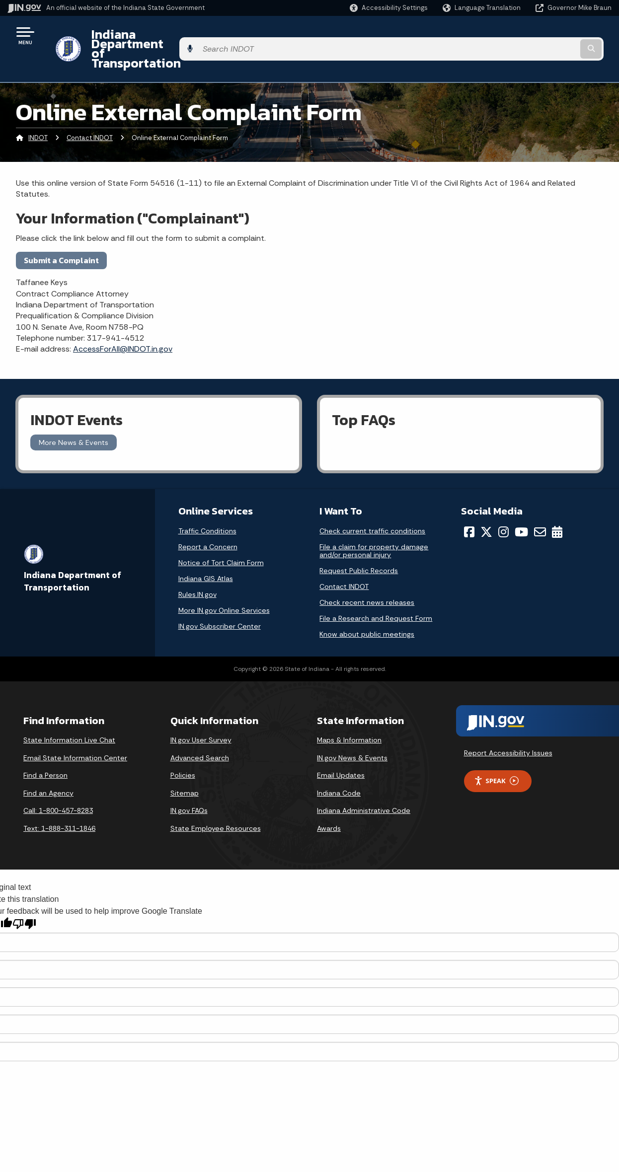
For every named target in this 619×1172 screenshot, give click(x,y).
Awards (329, 801)
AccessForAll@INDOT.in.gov (122, 322)
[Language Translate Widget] (483, 8)
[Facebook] (469, 505)
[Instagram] (503, 505)
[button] (389, 7)
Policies (182, 748)
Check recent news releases (366, 575)
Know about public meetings (366, 607)
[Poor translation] (24, 897)
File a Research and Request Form (375, 591)
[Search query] (542, 35)
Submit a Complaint (61, 233)
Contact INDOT (90, 111)
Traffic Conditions (207, 504)
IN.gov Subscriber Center (219, 599)
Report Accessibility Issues (508, 726)
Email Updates (341, 748)
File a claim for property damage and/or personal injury (373, 523)
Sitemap (184, 766)
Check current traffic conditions (372, 504)
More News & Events (73, 415)
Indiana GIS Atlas (205, 551)
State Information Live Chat (69, 713)
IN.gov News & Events (352, 731)
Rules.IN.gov (197, 567)
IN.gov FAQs (189, 784)
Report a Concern (207, 519)
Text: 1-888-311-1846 (59, 801)
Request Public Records (358, 543)
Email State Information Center (75, 731)
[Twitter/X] (486, 505)
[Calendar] (557, 505)
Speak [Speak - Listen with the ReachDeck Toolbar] (496, 754)
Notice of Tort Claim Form (221, 535)
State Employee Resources (215, 801)
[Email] (540, 505)
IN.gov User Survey (201, 713)
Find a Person (45, 748)
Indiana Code (339, 766)
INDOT (38, 111)
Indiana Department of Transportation (194, 35)
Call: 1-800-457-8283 (58, 784)
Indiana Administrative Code (363, 784)
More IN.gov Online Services (224, 583)
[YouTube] (521, 505)
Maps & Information (349, 713)
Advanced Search (199, 731)
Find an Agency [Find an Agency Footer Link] (48, 766)
